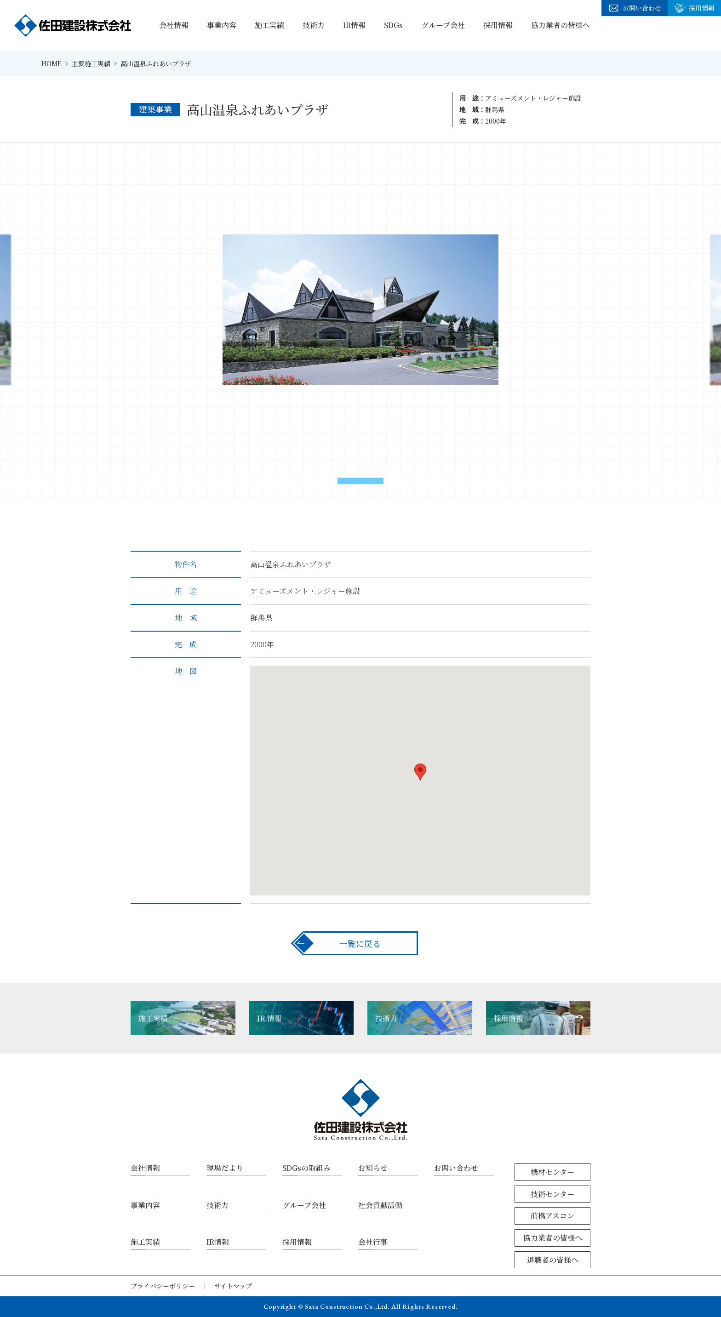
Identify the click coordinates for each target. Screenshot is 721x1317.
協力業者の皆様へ (560, 25)
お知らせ (373, 1168)
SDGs (393, 25)
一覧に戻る (360, 943)
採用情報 (498, 25)
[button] (360, 481)
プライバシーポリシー (163, 1285)
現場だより (224, 1168)
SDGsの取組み (306, 1168)
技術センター (552, 1194)
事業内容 (221, 25)
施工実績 (269, 25)
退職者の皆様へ (552, 1259)
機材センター (552, 1172)
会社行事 (373, 1242)
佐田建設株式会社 (73, 25)
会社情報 (174, 25)
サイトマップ (233, 1285)
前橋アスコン (552, 1215)
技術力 (314, 25)
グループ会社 (443, 25)
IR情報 (354, 25)
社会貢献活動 (380, 1205)
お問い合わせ (634, 8)
